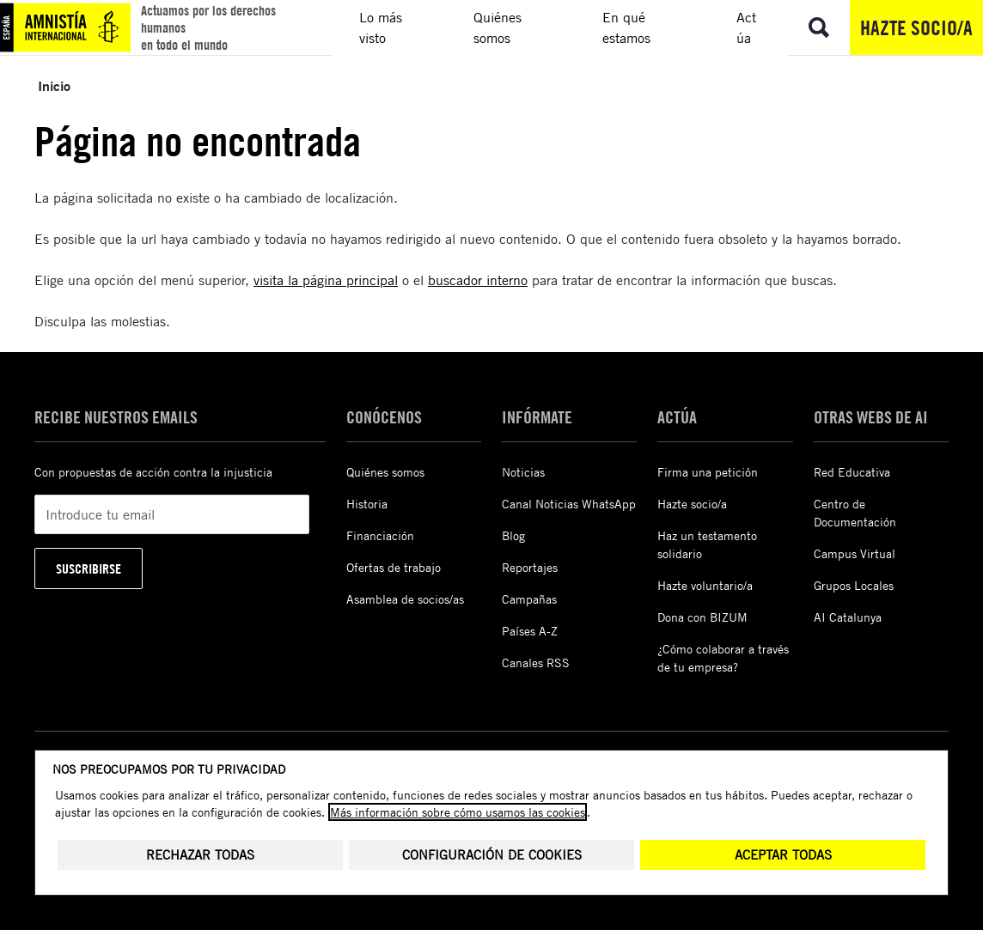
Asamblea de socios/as (405, 599)
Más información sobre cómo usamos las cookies (457, 812)
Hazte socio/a (916, 27)
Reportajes (530, 567)
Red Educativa (852, 472)
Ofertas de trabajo (393, 567)
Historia (367, 503)
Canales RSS (536, 662)
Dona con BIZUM (702, 617)
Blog (513, 535)
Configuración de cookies (492, 855)
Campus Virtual (854, 553)
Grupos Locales (854, 585)
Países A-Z (530, 630)
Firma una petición (707, 472)
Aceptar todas (783, 855)
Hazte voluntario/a (705, 585)
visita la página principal (325, 280)
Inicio (54, 85)
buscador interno (478, 280)
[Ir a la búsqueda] (819, 27)
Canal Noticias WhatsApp (569, 503)
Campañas (529, 599)
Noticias (523, 472)
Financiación (380, 535)
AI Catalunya (848, 617)
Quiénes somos (385, 472)
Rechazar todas (200, 855)
